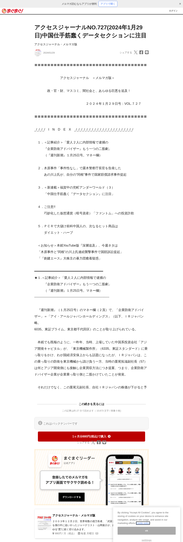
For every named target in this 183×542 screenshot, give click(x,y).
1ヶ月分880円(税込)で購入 (91, 436)
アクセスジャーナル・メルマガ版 (55, 44)
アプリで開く (107, 3)
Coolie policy (143, 526)
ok (146, 534)
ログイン (173, 10)
